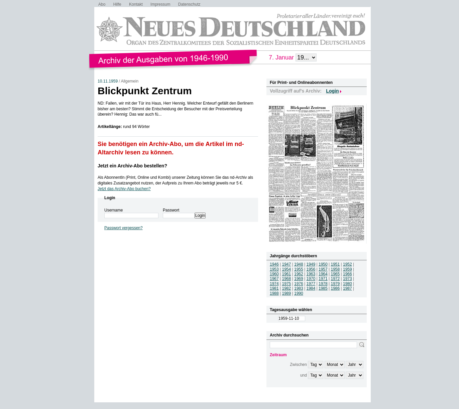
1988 (274, 293)
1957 (323, 269)
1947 (286, 264)
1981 (274, 288)
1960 (274, 274)
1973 (347, 278)
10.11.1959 (108, 81)
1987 (347, 288)
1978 (323, 283)
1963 (311, 274)
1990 (298, 293)
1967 (274, 278)
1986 (335, 288)
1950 (323, 264)
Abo (101, 4)
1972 (335, 278)
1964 (323, 274)
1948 (298, 264)
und (303, 375)
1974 (274, 283)
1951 (335, 264)
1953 (274, 269)
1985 (323, 288)
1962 (298, 274)
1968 (286, 278)
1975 (286, 283)
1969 (298, 278)
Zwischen (298, 364)
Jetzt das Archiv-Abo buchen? (124, 188)
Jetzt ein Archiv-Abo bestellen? (132, 165)
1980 (347, 283)
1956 (311, 269)
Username (113, 210)
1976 (298, 283)
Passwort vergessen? (123, 228)
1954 (286, 269)
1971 (323, 278)
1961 (286, 274)
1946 (274, 264)
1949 (311, 264)
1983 (298, 288)
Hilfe (117, 4)
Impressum (160, 4)
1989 (286, 293)
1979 (335, 283)
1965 (335, 274)
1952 (347, 264)
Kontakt (136, 4)
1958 (335, 269)
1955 (298, 269)
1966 (347, 274)
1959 (347, 269)
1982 (286, 288)
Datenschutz (189, 4)
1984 (311, 288)
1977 (311, 283)
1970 (311, 278)
